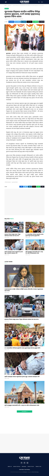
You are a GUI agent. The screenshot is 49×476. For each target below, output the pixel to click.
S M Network (25, 472)
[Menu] (6, 2)
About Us (10, 466)
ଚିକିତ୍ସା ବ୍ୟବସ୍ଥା (8, 182)
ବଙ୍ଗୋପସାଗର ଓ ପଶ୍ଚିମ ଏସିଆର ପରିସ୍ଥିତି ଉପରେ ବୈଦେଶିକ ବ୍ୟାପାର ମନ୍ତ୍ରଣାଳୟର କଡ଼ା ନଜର (24, 289)
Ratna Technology (35, 472)
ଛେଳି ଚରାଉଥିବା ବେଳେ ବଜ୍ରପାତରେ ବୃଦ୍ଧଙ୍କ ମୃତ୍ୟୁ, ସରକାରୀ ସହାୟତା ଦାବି (14, 252)
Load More (24, 411)
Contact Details (16, 466)
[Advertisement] (24, 202)
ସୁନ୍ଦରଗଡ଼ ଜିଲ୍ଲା (14, 182)
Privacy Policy (31, 466)
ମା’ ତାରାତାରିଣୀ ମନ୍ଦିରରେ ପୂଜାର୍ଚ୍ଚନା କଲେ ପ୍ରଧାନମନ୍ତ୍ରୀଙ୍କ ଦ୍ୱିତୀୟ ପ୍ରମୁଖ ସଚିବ (34, 235)
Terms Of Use (38, 466)
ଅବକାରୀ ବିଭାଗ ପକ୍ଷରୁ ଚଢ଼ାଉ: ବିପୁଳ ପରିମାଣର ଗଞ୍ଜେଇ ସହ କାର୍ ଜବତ (12, 235)
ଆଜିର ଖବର (6, 8)
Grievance (24, 466)
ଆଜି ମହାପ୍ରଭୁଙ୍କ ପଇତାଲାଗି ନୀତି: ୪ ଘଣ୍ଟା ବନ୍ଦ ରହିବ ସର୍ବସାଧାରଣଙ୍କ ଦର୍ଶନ (34, 252)
